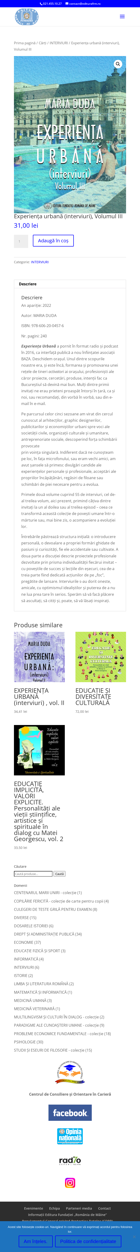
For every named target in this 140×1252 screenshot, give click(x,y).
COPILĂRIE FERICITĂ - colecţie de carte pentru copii (58, 901)
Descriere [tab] (27, 284)
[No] (134, 1236)
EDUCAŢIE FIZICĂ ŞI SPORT (37, 950)
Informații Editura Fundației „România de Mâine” (67, 1214)
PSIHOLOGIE (25, 1042)
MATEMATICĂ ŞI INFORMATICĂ (40, 992)
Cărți (42, 43)
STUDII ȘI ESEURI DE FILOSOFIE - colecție (49, 1050)
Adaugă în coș (53, 240)
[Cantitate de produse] (21, 241)
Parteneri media (79, 1208)
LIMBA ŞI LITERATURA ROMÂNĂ (41, 983)
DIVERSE (21, 917)
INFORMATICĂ (26, 959)
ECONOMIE (23, 942)
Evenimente (33, 1208)
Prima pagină (24, 43)
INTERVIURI (59, 43)
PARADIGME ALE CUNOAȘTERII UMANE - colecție (56, 1025)
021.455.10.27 (52, 4)
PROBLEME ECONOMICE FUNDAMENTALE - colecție (58, 1033)
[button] (118, 64)
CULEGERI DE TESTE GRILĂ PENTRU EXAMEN (53, 909)
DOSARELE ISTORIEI (31, 925)
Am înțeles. (36, 1241)
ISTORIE (20, 975)
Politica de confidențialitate (88, 1241)
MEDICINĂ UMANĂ (30, 1000)
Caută (59, 874)
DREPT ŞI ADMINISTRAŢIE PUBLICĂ (44, 934)
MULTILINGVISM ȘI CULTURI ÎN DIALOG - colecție (56, 1017)
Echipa (54, 1208)
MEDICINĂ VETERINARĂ (34, 1008)
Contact (104, 1208)
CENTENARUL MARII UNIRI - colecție (45, 892)
